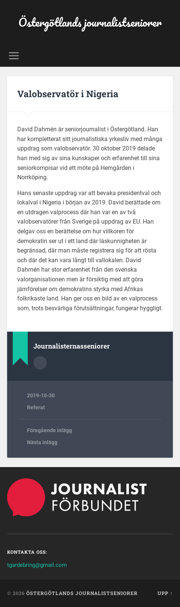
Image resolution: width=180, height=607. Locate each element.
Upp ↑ (165, 593)
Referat (36, 407)
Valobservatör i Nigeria (67, 94)
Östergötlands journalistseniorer (90, 22)
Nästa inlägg (42, 442)
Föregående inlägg (49, 430)
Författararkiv (40, 363)
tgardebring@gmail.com (37, 565)
